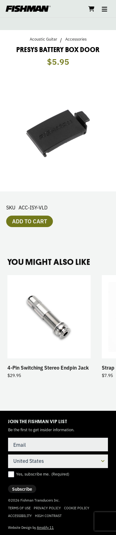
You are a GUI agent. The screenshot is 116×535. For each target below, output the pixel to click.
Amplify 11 (45, 527)
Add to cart (29, 221)
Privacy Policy (47, 507)
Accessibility (20, 515)
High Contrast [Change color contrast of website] (48, 516)
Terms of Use (19, 507)
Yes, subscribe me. (42, 474)
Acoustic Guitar (43, 39)
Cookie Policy (76, 507)
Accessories (76, 39)
